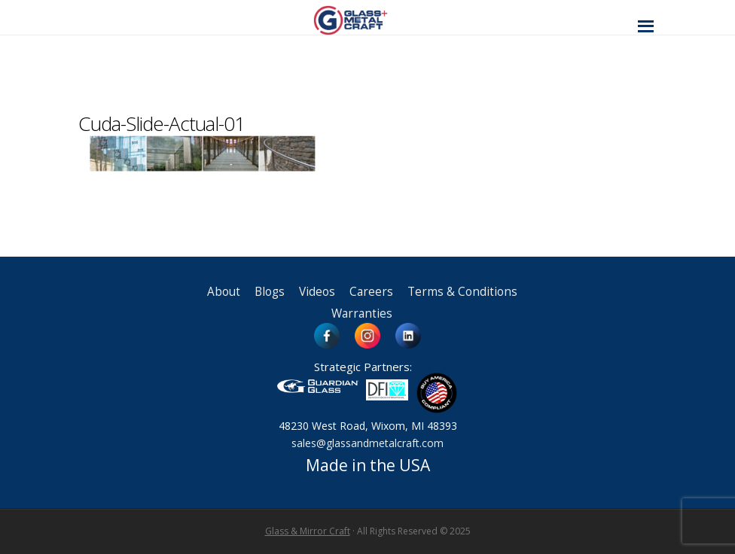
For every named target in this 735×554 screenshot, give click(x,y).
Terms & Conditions (462, 292)
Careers (371, 292)
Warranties (361, 313)
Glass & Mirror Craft (307, 531)
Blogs (270, 292)
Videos (317, 292)
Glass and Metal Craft (365, 20)
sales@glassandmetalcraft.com (367, 443)
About (223, 292)
